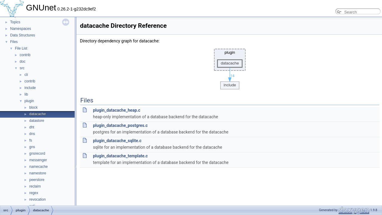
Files (14, 42)
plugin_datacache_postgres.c (120, 125)
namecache (38, 167)
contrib (25, 55)
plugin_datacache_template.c (120, 155)
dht (31, 127)
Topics (15, 22)
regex (33, 193)
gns (32, 147)
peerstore (36, 180)
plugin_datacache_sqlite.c (117, 140)
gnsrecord (37, 153)
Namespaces (20, 29)
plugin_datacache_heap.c (116, 110)
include (30, 88)
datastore (36, 121)
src (22, 68)
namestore (37, 173)
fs (30, 140)
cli (26, 75)
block (33, 107)
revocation (37, 199)
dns (32, 134)
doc (22, 61)
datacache (37, 114)
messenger (38, 160)
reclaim (35, 186)
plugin (29, 101)
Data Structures (22, 35)
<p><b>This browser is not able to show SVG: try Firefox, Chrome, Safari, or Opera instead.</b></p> (230, 67)
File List (21, 48)
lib (26, 94)
